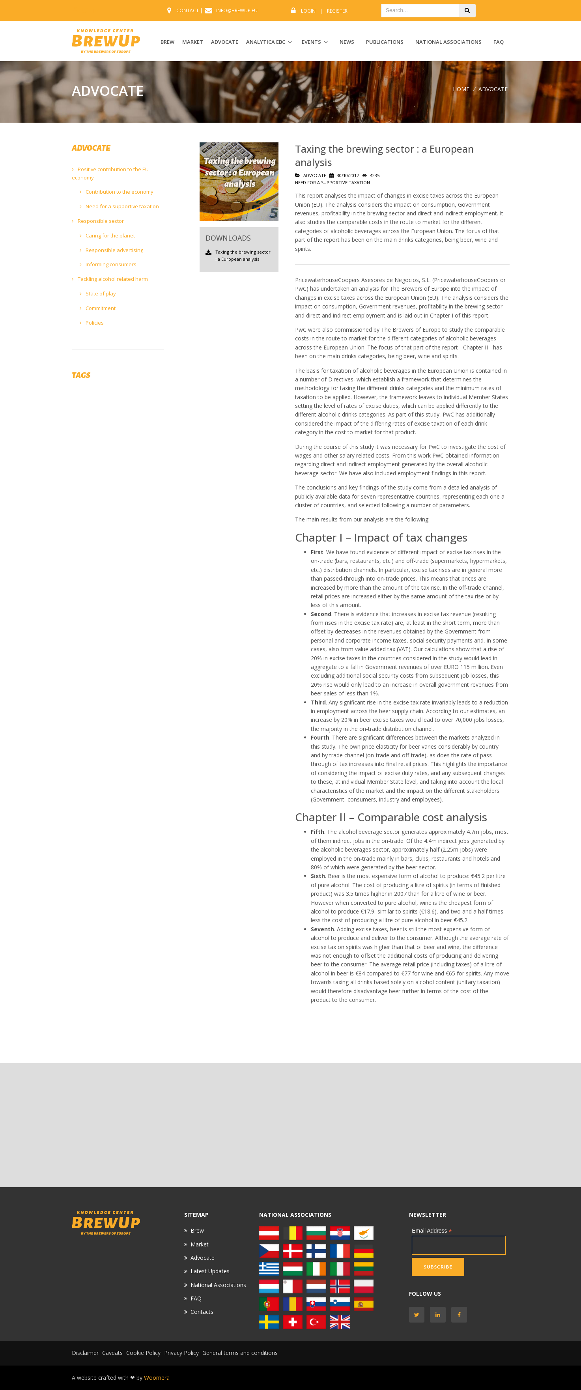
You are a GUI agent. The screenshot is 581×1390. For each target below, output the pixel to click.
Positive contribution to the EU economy (110, 173)
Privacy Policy (181, 1352)
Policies (92, 322)
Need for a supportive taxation (119, 206)
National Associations (448, 41)
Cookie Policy (143, 1352)
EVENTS (311, 41)
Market (200, 1244)
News (347, 41)
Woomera (157, 1377)
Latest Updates (210, 1271)
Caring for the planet (107, 235)
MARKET (192, 41)
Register (337, 10)
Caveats (112, 1352)
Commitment (98, 308)
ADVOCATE (224, 41)
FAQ (498, 41)
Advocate (203, 1257)
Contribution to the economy (116, 191)
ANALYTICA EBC (265, 41)
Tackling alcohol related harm (110, 278)
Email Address (432, 1231)
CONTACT (187, 10)
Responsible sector (98, 220)
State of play (98, 293)
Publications (385, 41)
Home (461, 89)
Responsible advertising (111, 250)
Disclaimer (85, 1352)
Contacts (202, 1311)
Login (308, 10)
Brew (197, 1230)
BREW (167, 41)
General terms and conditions (240, 1352)
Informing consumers (108, 264)
